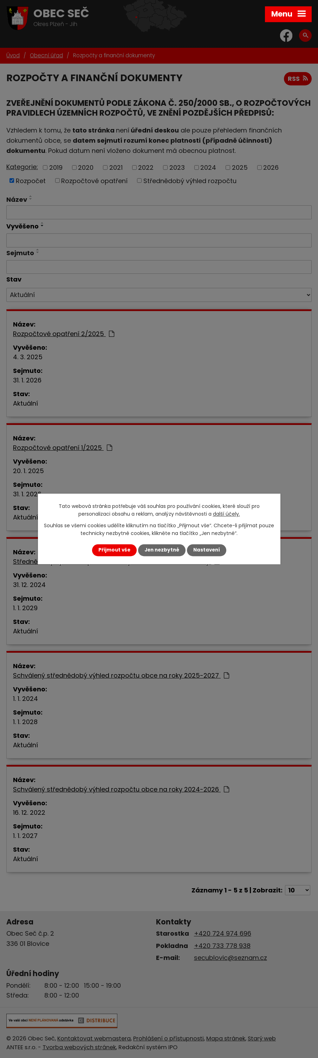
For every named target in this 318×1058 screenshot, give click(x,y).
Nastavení (206, 550)
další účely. (226, 514)
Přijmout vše (114, 550)
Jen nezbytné (161, 550)
